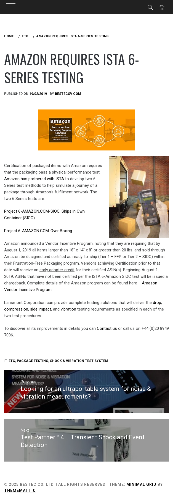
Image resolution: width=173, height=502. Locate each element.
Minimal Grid (141, 484)
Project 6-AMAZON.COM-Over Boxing (38, 230)
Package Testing (32, 361)
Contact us (107, 328)
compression (16, 309)
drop (157, 302)
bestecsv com (68, 94)
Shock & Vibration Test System (79, 361)
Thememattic (20, 490)
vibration (68, 309)
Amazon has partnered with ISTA (34, 178)
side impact (40, 309)
